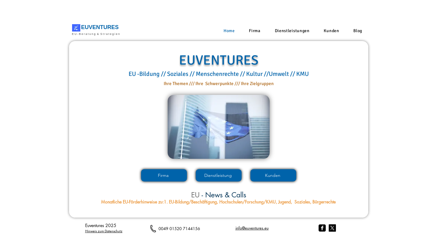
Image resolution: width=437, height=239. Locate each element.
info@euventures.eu (252, 228)
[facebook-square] (322, 228)
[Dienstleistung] (219, 175)
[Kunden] (273, 175)
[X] (332, 228)
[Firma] (164, 175)
